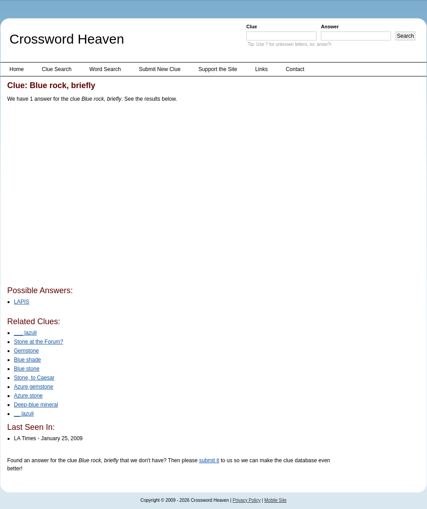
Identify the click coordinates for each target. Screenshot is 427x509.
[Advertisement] (84, 196)
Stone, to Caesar (34, 378)
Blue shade (27, 360)
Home (16, 69)
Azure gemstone (33, 387)
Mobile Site (275, 500)
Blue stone (27, 369)
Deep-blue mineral (36, 405)
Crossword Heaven (66, 38)
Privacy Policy (247, 500)
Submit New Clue (160, 69)
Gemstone (26, 351)
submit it (209, 460)
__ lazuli (24, 414)
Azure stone (28, 396)
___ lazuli (25, 333)
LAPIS (21, 302)
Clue (251, 26)
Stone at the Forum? (38, 342)
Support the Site (218, 69)
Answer (330, 26)
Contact (295, 69)
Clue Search (56, 69)
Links (261, 69)
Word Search (105, 69)
